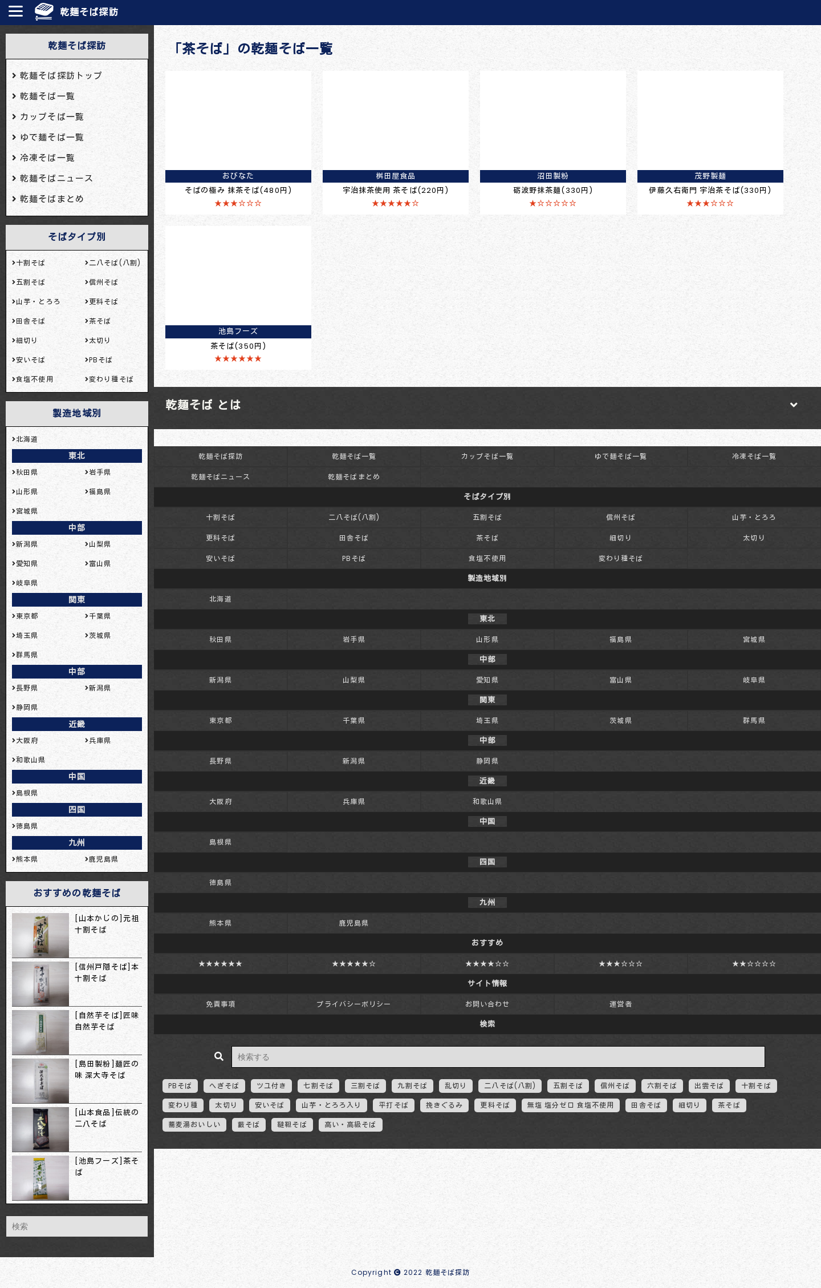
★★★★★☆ (354, 963)
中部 (77, 528)
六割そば (662, 1086)
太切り (754, 538)
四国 (77, 809)
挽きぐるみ (445, 1105)
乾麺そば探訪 (89, 12)
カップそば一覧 (487, 456)
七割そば (318, 1086)
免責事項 (220, 1004)
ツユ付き (271, 1086)
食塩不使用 (487, 558)
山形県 (487, 639)
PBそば (354, 558)
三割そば (365, 1086)
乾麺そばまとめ (354, 477)
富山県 (620, 680)
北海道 (220, 599)
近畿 (77, 724)
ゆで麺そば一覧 (621, 456)
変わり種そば (621, 558)
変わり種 (183, 1105)
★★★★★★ (220, 963)
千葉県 (354, 720)
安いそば (220, 558)
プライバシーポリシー (353, 1004)
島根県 (220, 842)
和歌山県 (487, 801)
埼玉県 (487, 720)
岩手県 (354, 639)
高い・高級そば (350, 1124)
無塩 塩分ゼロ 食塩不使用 (571, 1105)
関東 (77, 599)
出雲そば (709, 1086)
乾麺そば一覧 (354, 456)
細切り (620, 538)
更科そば (220, 538)
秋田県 (220, 639)
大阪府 (220, 801)
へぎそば (224, 1086)
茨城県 (620, 720)
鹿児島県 (354, 923)
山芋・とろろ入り (331, 1105)
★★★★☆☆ (487, 963)
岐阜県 (754, 680)
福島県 (620, 639)
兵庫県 (354, 801)
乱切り (456, 1086)
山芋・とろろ (754, 517)
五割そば (487, 517)
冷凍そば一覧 (754, 456)
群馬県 (754, 720)
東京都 (220, 720)
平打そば (393, 1105)
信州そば (621, 517)
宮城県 (754, 639)
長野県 (220, 761)
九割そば (412, 1086)
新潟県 (220, 680)
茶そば (487, 538)
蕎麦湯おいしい (194, 1124)
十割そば (220, 517)
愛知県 (487, 680)
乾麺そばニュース (221, 477)
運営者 (620, 1004)
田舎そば (354, 538)
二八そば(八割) (354, 517)
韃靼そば (292, 1124)
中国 (77, 776)
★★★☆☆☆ (621, 963)
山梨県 (354, 680)
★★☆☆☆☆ (754, 963)
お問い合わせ (487, 1004)
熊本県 (220, 923)
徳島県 (220, 882)
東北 (77, 456)
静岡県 (487, 761)
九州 (77, 843)
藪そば (249, 1124)
